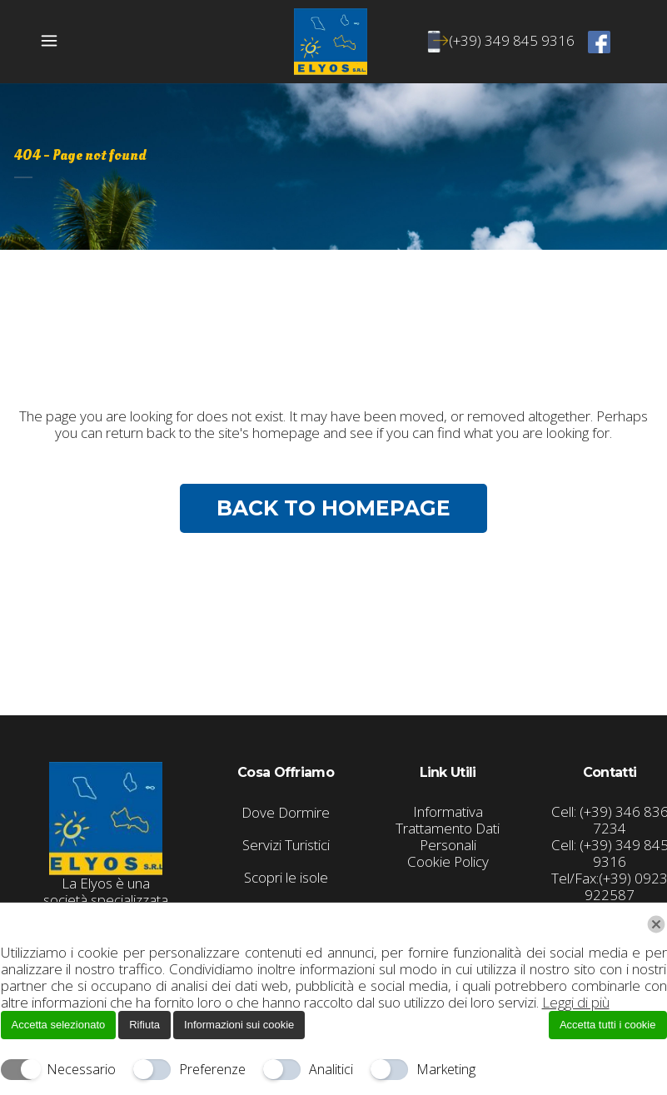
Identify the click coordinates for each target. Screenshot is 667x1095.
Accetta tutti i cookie (608, 1024)
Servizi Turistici (286, 845)
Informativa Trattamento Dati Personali (448, 828)
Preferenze (212, 1069)
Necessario (81, 1069)
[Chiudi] (656, 924)
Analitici (331, 1069)
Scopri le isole (286, 878)
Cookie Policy (448, 861)
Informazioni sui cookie (239, 1024)
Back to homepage (333, 507)
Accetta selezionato (59, 1024)
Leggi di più (576, 1002)
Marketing (445, 1069)
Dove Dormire (285, 813)
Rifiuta (144, 1024)
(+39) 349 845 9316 (504, 40)
